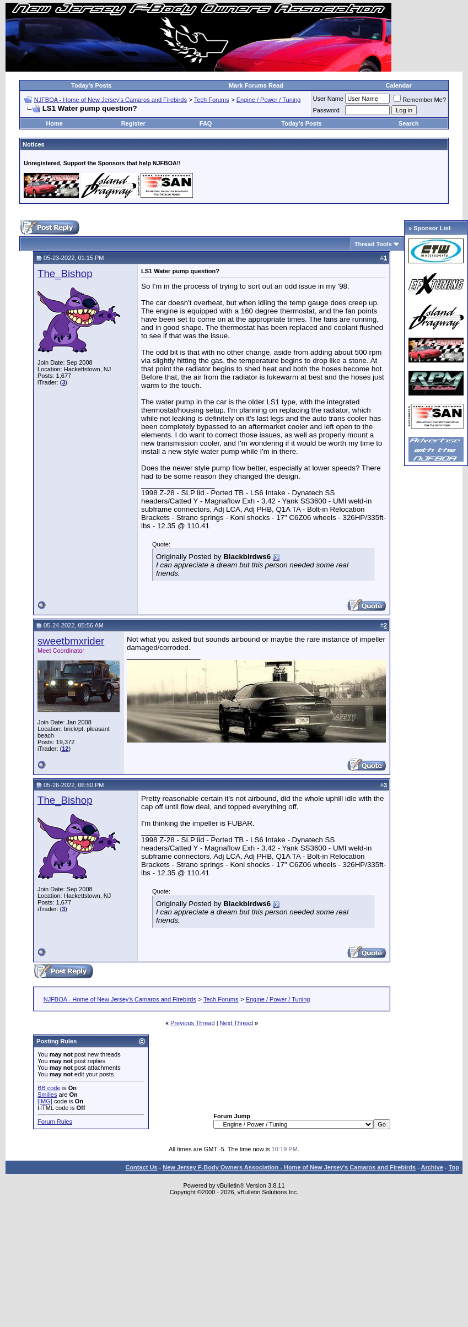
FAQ (206, 123)
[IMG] (44, 1101)
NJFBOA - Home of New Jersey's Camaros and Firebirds (110, 99)
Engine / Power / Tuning (268, 99)
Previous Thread (192, 1023)
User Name (328, 98)
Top (454, 1167)
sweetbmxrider (70, 641)
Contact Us (141, 1167)
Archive (432, 1167)
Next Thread (236, 1023)
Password (326, 110)
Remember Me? (420, 99)
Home (54, 123)
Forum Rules (54, 1121)
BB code (49, 1088)
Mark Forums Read (256, 85)
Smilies (47, 1094)
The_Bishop (65, 273)
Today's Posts (91, 85)
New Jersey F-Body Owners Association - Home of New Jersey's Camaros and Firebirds (289, 1167)
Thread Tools (373, 244)
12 (65, 748)
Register (133, 123)
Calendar (399, 85)
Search (409, 123)
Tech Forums (211, 99)
